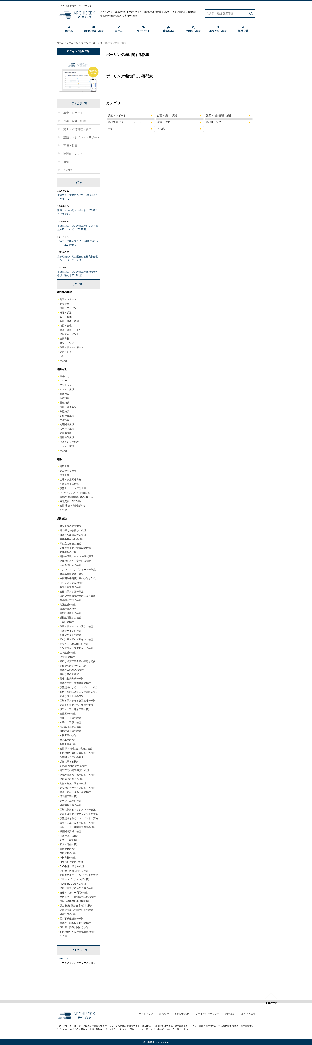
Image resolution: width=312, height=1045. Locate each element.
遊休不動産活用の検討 (72, 539)
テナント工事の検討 (70, 800)
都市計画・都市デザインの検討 (76, 639)
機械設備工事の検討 (70, 731)
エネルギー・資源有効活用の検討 (78, 897)
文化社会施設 (67, 415)
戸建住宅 (64, 376)
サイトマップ (146, 1013)
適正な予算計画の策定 (72, 591)
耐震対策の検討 (68, 914)
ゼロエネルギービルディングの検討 (79, 875)
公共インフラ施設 (69, 441)
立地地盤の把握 (68, 552)
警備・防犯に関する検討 (73, 783)
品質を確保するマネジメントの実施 (79, 814)
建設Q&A (168, 29)
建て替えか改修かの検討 (73, 530)
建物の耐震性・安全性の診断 (75, 560)
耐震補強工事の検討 (70, 805)
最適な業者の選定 (69, 674)
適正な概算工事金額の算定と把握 (78, 661)
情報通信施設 (67, 437)
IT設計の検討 (67, 622)
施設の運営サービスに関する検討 (78, 787)
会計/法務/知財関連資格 (72, 505)
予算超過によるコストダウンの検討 (79, 687)
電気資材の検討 (68, 848)
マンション (66, 385)
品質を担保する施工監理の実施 (76, 705)
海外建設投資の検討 (70, 587)
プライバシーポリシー (207, 1013)
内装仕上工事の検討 (70, 718)
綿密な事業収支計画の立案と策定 (78, 595)
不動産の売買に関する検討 (74, 927)
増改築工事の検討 (69, 796)
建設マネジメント (69, 334)
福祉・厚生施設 (68, 407)
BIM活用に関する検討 (71, 862)
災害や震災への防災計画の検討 (76, 910)
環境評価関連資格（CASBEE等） (78, 497)
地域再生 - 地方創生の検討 (74, 643)
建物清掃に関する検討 (72, 779)
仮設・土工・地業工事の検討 (75, 709)
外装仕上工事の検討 (70, 722)
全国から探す (193, 29)
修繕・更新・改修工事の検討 (75, 792)
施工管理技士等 (68, 470)
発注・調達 (66, 312)
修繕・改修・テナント (72, 330)
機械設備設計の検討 (70, 617)
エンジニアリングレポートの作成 (78, 569)
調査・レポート (117, 115)
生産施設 (64, 420)
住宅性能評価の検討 (70, 565)
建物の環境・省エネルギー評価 (76, 556)
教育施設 (64, 411)
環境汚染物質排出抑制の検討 (75, 901)
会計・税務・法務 (69, 321)
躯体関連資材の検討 (70, 831)
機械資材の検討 (68, 853)
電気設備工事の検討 (70, 726)
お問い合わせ (182, 1013)
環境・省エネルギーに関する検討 (78, 822)
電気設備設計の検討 (70, 613)
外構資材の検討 (68, 857)
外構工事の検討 (68, 735)
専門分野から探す (94, 29)
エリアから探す (218, 29)
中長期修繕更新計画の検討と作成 (78, 578)
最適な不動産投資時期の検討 (75, 923)
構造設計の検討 (68, 609)
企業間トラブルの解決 (72, 757)
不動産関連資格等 (69, 484)
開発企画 (64, 303)
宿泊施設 (64, 398)
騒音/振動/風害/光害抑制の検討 (76, 905)
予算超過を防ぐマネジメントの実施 (79, 818)
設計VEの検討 (67, 657)
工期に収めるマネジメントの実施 (78, 809)
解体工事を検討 (68, 744)
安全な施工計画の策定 (72, 696)
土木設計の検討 (68, 652)
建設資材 (64, 338)
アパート (64, 380)
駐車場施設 (66, 433)
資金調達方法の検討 (70, 600)
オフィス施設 (67, 389)
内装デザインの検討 (70, 630)
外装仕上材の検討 (69, 840)
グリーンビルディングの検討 (75, 879)
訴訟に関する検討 (69, 761)
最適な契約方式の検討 (72, 678)
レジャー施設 (67, 446)
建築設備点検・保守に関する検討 (78, 774)
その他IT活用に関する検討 (74, 870)
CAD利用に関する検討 (72, 866)
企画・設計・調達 (167, 115)
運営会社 (243, 29)
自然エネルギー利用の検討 (74, 892)
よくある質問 (248, 1013)
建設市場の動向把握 (70, 526)
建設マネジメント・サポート (124, 122)
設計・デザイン (68, 308)
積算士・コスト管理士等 (73, 488)
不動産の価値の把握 (70, 543)
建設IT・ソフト (215, 122)
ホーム (69, 29)
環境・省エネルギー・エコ (74, 347)
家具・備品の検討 (69, 844)
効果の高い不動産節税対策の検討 (78, 931)
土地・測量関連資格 (70, 479)
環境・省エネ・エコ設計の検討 (76, 626)
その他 (161, 128)
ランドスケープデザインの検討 (76, 648)
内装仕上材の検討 (69, 835)
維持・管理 (66, 325)
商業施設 (64, 393)
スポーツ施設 (67, 428)
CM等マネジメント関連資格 (75, 492)
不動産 (63, 356)
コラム (119, 29)
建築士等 (64, 466)
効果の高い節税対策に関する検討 (78, 752)
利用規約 (230, 1013)
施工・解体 (66, 317)
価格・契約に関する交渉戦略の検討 (79, 691)
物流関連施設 (67, 424)
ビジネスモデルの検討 (72, 582)
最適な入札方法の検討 (72, 670)
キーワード (143, 29)
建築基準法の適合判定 (72, 574)
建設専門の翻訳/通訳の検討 (74, 770)
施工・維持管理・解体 (219, 115)
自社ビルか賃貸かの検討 (73, 534)
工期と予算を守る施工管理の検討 (78, 700)
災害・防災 (66, 351)
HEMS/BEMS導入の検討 (73, 883)
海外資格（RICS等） (71, 501)
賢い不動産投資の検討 (72, 918)
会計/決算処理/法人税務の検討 (76, 748)
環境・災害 (163, 122)
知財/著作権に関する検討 (73, 766)
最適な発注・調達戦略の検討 (75, 683)
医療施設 (64, 402)
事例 (110, 128)
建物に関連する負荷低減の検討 (76, 888)
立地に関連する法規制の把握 (75, 548)
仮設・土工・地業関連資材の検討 (78, 827)
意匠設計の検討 (68, 604)
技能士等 (64, 475)
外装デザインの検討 (70, 635)
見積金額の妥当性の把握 (73, 665)
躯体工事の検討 (68, 713)
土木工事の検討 (68, 739)
